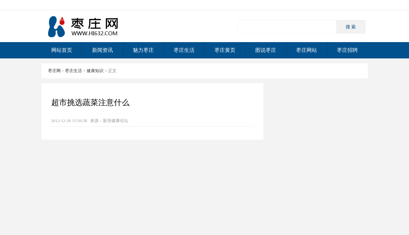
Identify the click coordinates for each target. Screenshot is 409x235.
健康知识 (95, 70)
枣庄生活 (184, 50)
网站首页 (61, 50)
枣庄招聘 (347, 50)
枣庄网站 (306, 50)
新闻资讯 (102, 50)
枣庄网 (83, 26)
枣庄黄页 (224, 50)
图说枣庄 (265, 50)
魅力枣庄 (143, 50)
